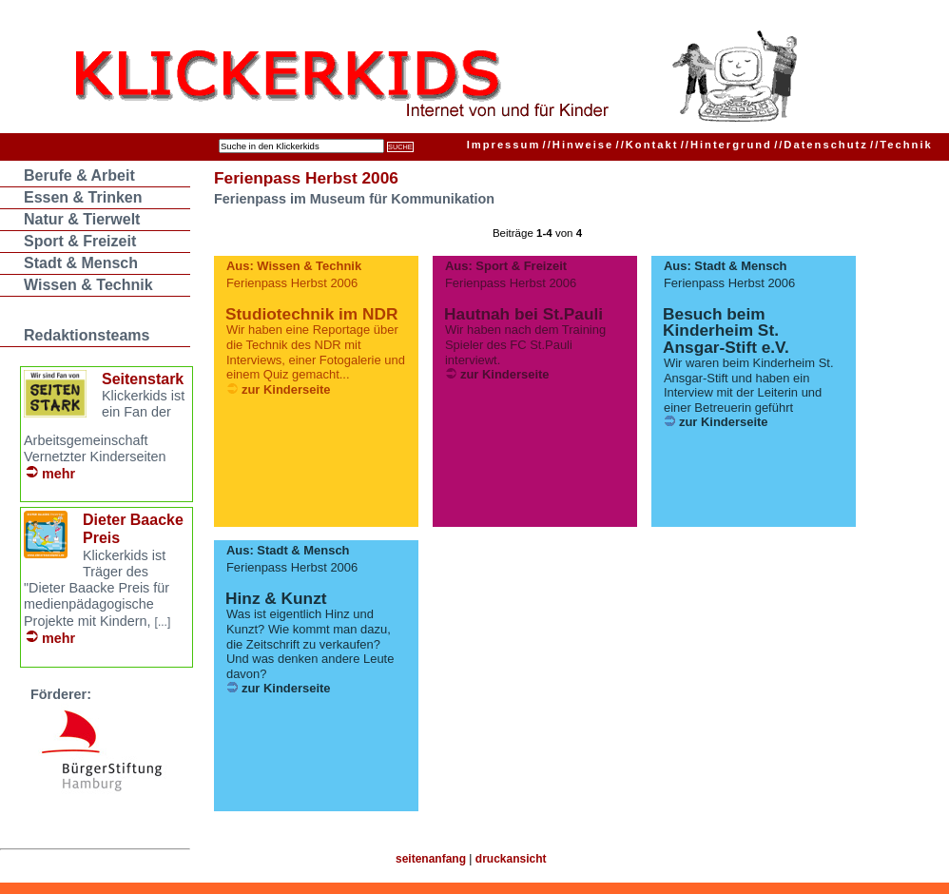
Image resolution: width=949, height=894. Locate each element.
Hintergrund (726, 144)
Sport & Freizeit (80, 241)
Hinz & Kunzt (275, 598)
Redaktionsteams (87, 335)
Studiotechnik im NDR (311, 313)
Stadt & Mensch (81, 263)
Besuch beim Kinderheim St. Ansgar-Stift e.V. (726, 330)
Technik (901, 144)
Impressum (504, 144)
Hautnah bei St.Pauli (523, 313)
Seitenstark (143, 379)
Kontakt (647, 144)
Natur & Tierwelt (82, 219)
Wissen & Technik (88, 285)
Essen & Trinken (83, 197)
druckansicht (511, 858)
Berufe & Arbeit (79, 175)
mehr (58, 473)
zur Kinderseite (286, 389)
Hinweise (578, 144)
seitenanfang (431, 858)
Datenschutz (821, 144)
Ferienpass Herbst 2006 (306, 177)
